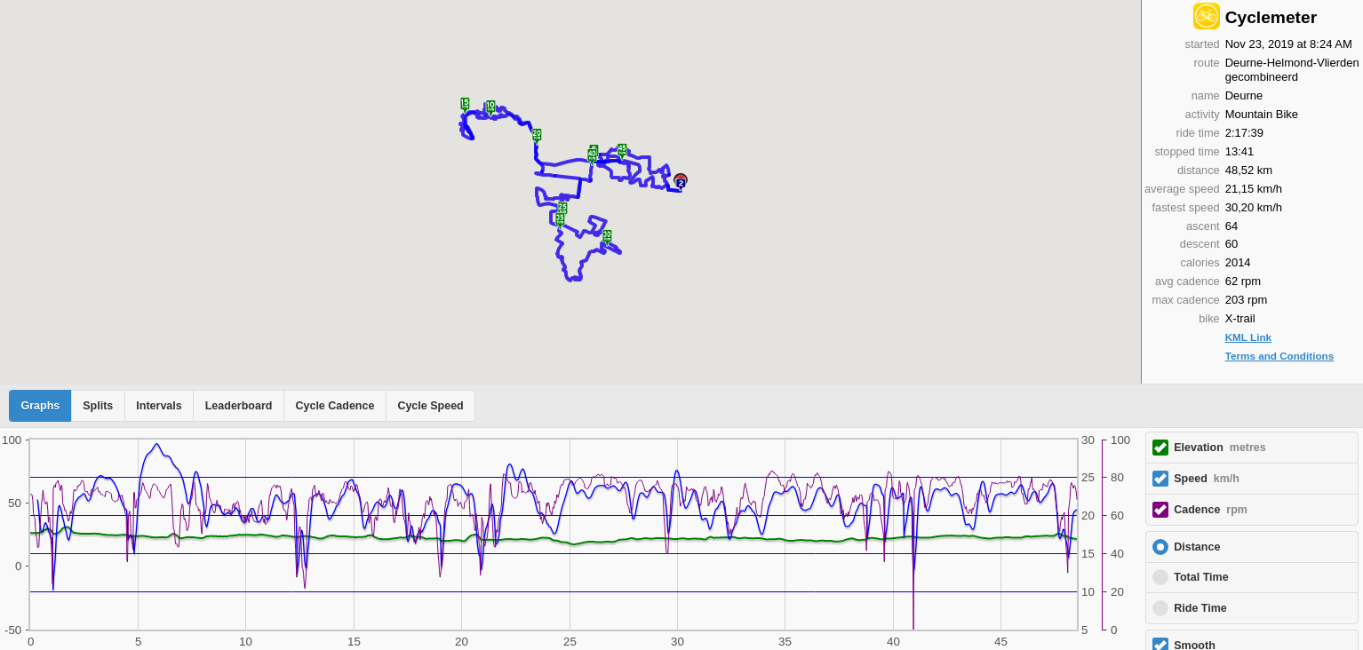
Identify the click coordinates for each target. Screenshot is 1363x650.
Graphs (40, 406)
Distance (1197, 547)
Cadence (1210, 509)
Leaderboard (239, 406)
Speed (1206, 478)
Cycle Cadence (334, 406)
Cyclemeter (1271, 17)
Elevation (1220, 447)
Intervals (158, 406)
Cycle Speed (430, 406)
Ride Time (1200, 608)
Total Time (1201, 577)
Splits (98, 406)
